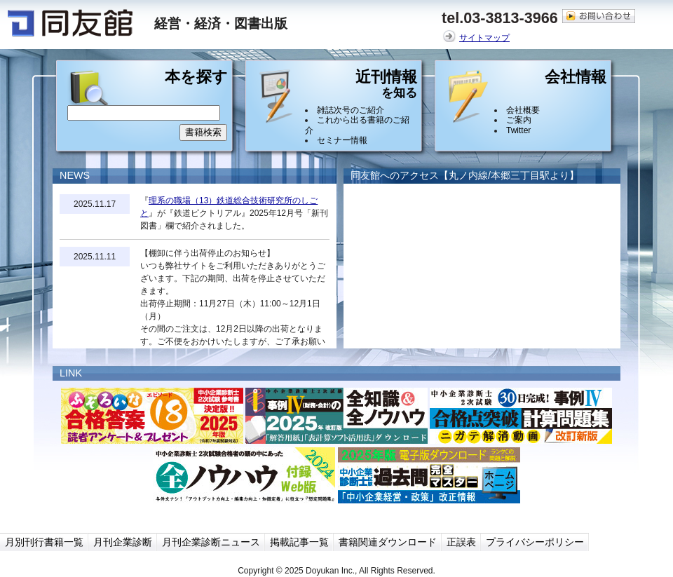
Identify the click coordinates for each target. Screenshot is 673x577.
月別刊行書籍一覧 (44, 542)
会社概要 (523, 110)
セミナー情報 (342, 140)
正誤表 (461, 542)
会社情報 (575, 77)
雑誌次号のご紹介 (350, 110)
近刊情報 (386, 87)
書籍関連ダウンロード (388, 542)
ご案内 (518, 120)
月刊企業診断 (122, 542)
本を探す (196, 77)
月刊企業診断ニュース (211, 542)
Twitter (518, 130)
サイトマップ (484, 38)
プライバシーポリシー (535, 542)
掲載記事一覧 (299, 542)
